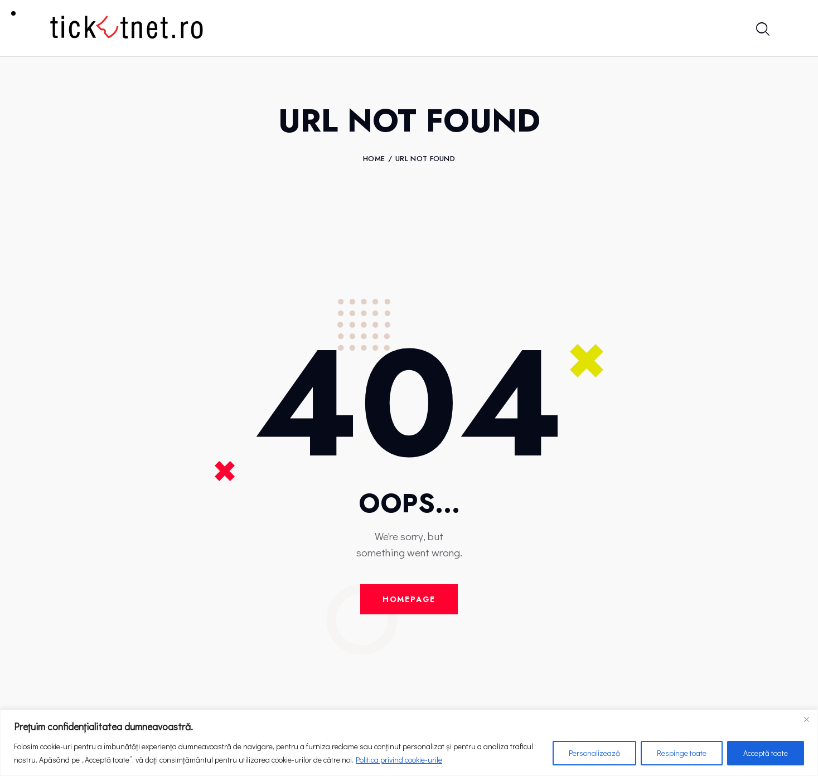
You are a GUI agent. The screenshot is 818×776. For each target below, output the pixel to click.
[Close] (806, 719)
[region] (409, 743)
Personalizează (594, 753)
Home (374, 159)
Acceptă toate (765, 753)
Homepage (409, 599)
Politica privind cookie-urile (399, 759)
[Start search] (762, 30)
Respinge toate (681, 753)
